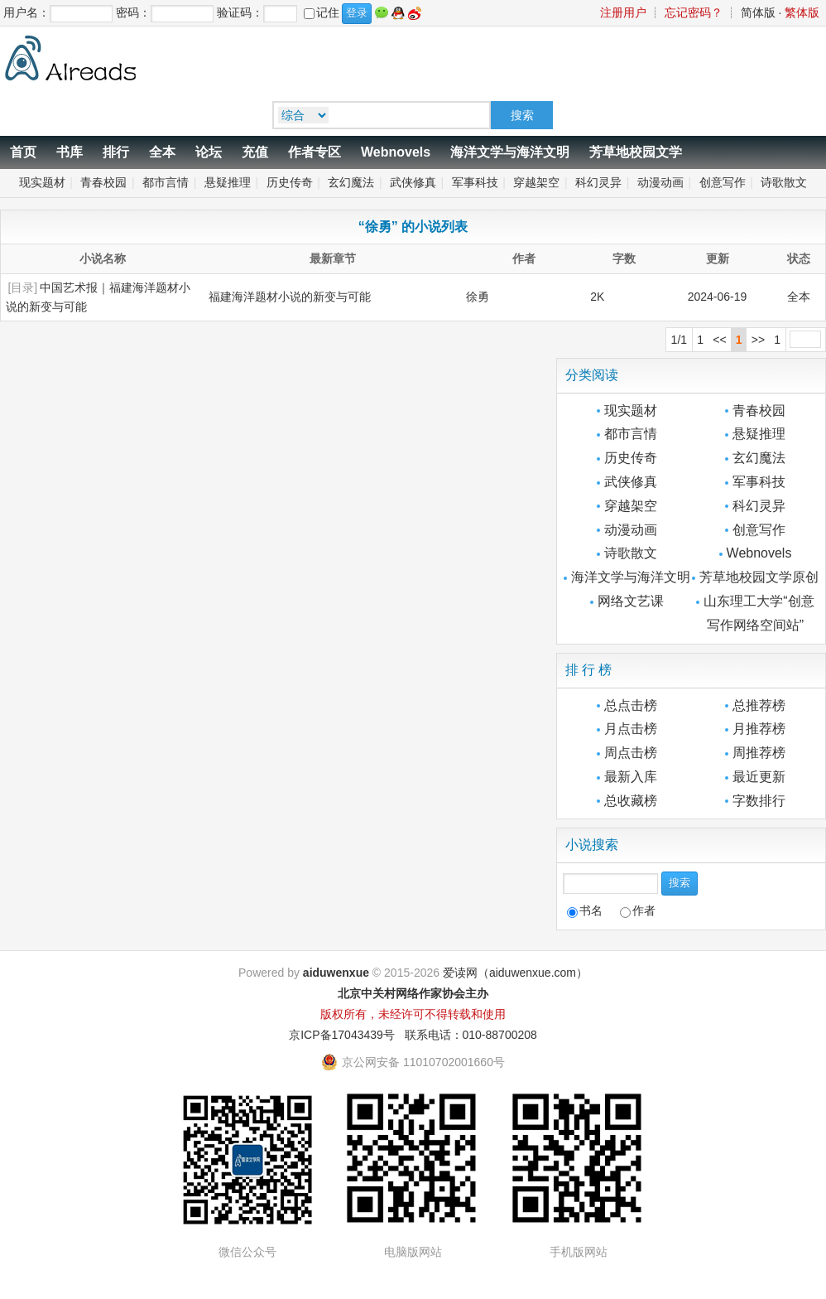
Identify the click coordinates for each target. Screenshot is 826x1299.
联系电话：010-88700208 (471, 1034)
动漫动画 (660, 182)
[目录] (22, 287)
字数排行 (758, 801)
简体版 (758, 12)
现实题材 (42, 182)
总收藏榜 (630, 801)
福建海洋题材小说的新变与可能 (290, 296)
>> (758, 339)
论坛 (208, 152)
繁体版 (802, 12)
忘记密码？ (694, 12)
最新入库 (630, 777)
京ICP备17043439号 (342, 1034)
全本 (162, 152)
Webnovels (395, 152)
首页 (23, 152)
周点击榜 (630, 753)
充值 (255, 152)
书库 (69, 152)
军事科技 (475, 182)
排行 (116, 152)
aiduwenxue (336, 972)
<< (719, 339)
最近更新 (758, 777)
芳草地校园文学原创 (759, 577)
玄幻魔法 (351, 182)
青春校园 (103, 182)
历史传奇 (290, 182)
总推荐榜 (758, 705)
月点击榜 (630, 729)
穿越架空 (536, 182)
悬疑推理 (227, 182)
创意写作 (722, 182)
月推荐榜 (758, 729)
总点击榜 (630, 705)
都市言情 (165, 182)
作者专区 (314, 152)
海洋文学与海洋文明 (509, 152)
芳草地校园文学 (635, 152)
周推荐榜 (758, 753)
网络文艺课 (631, 601)
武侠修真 (413, 182)
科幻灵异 (598, 182)
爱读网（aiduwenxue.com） (515, 972)
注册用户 (623, 12)
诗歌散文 (784, 182)
